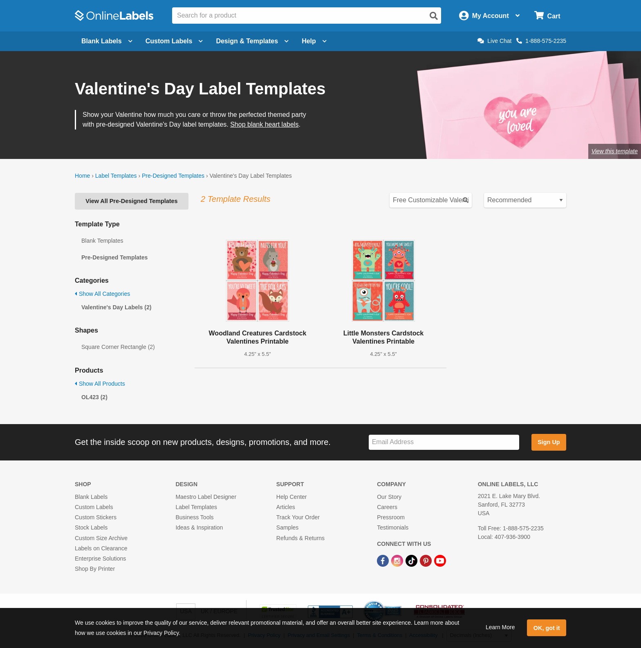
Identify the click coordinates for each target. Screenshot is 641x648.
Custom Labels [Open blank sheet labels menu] (174, 41)
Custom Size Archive (101, 538)
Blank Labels (91, 497)
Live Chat (494, 41)
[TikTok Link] (412, 560)
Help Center (291, 497)
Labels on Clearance (101, 548)
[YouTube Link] (440, 560)
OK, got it (546, 628)
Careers (387, 507)
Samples (287, 527)
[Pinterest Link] (426, 560)
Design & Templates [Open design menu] (252, 41)
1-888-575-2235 (541, 41)
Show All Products (100, 383)
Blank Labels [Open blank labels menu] (106, 41)
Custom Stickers (96, 517)
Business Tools (194, 517)
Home (82, 175)
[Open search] (433, 16)
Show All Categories (102, 293)
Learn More (500, 627)
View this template (615, 151)
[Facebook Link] (383, 560)
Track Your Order (298, 517)
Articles (285, 507)
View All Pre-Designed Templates (131, 201)
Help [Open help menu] (314, 41)
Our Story (389, 497)
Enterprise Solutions (100, 558)
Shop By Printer (95, 568)
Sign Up (549, 442)
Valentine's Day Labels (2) (116, 307)
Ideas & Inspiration (199, 527)
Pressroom (391, 517)
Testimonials (392, 527)
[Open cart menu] (547, 16)
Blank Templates (102, 240)
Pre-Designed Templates (173, 175)
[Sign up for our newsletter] (444, 442)
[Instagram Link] (398, 560)
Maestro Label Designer (205, 497)
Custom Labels (94, 507)
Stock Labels (91, 527)
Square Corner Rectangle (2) (118, 347)
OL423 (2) (94, 397)
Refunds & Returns (300, 538)
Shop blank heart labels (264, 124)
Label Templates (116, 175)
